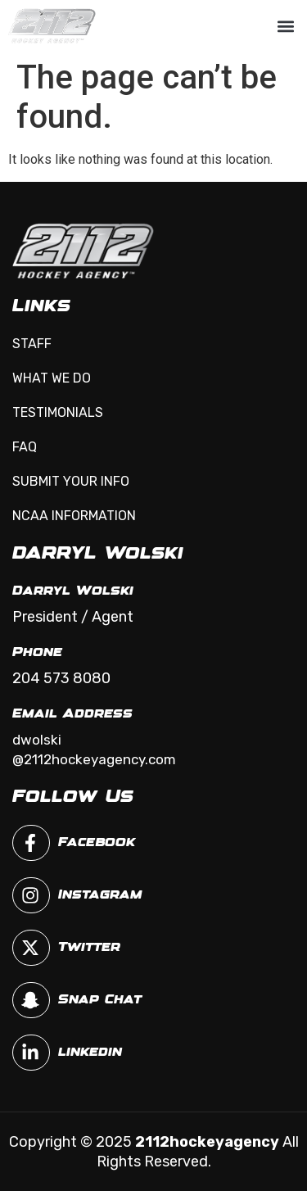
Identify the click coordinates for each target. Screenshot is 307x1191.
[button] (285, 25)
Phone (37, 652)
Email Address (72, 714)
